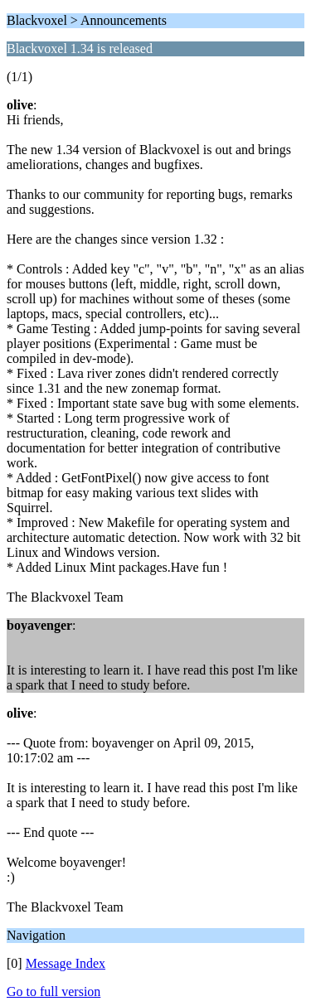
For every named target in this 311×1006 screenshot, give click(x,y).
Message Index (65, 963)
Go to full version (53, 991)
